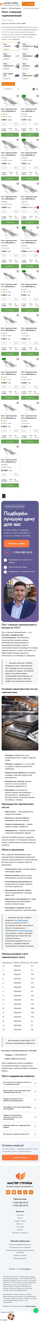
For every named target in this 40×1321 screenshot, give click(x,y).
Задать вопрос (20, 1157)
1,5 (3, 966)
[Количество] (10, 124)
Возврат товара (20, 1221)
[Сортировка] (10, 88)
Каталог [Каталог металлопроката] (28, 4)
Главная (3, 8)
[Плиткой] (34, 89)
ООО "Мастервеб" (30, 1306)
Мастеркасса (27, 1269)
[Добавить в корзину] (10, 135)
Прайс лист (20, 1224)
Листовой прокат (15, 8)
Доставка (20, 1215)
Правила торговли (20, 1255)
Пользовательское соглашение (20, 1247)
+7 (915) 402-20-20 (20, 1205)
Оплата (20, 1218)
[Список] (37, 89)
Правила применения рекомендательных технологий (20, 1251)
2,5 (4, 974)
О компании (20, 1227)
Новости (20, 1230)
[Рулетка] (7, 1316)
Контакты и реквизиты (20, 1233)
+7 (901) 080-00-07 (20, 1203)
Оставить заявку (16, 543)
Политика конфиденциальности (20, 1244)
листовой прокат (21, 920)
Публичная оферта (20, 1258)
